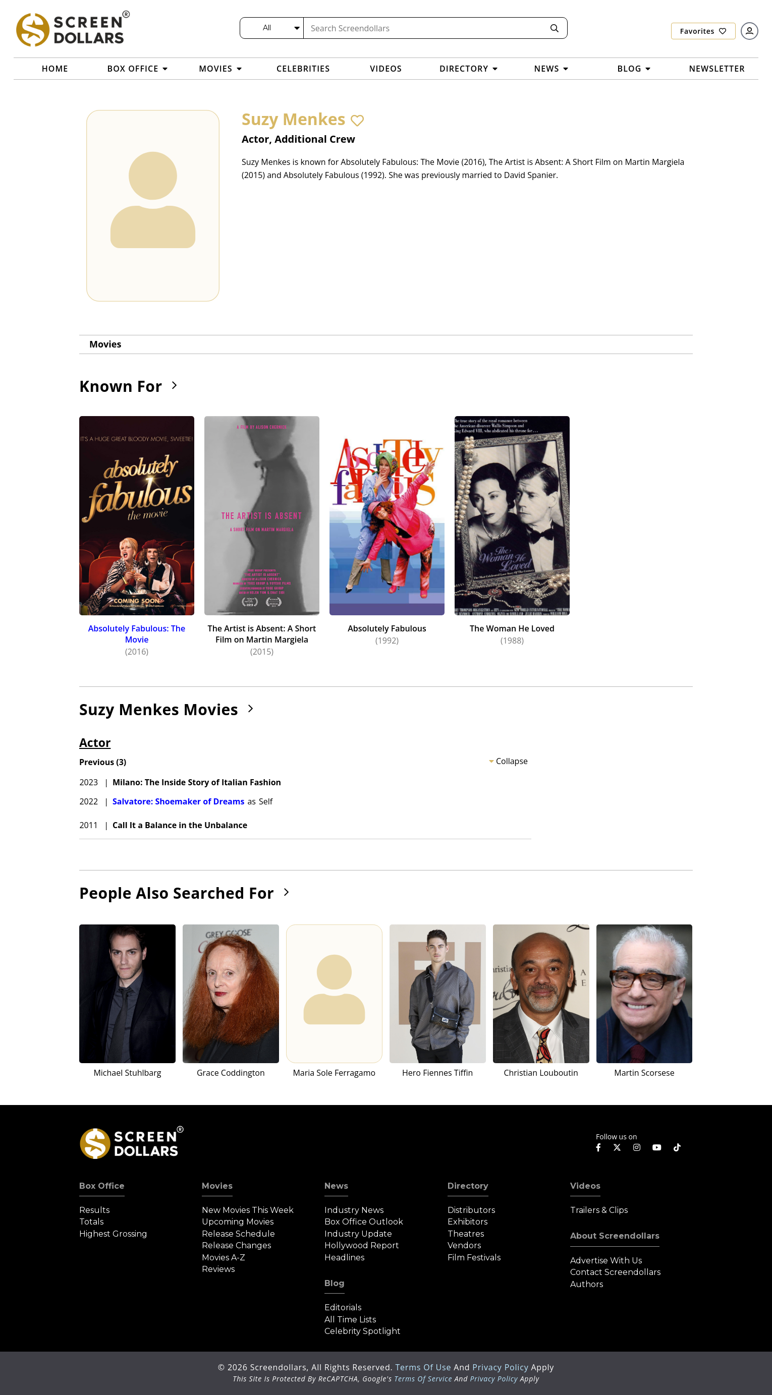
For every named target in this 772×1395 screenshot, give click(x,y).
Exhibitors (467, 1222)
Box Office (102, 1186)
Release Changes (236, 1245)
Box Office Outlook (363, 1222)
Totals (91, 1222)
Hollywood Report (361, 1245)
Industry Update (358, 1234)
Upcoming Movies (237, 1222)
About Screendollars (614, 1236)
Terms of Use (424, 1367)
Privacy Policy (501, 1367)
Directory (468, 1186)
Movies (105, 344)
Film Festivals (474, 1257)
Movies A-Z (223, 1257)
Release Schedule (238, 1234)
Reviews (218, 1269)
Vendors (464, 1245)
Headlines (344, 1257)
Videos (585, 1186)
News (336, 1186)
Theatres (466, 1234)
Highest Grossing (113, 1234)
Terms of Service (423, 1378)
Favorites (703, 31)
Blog (334, 1283)
